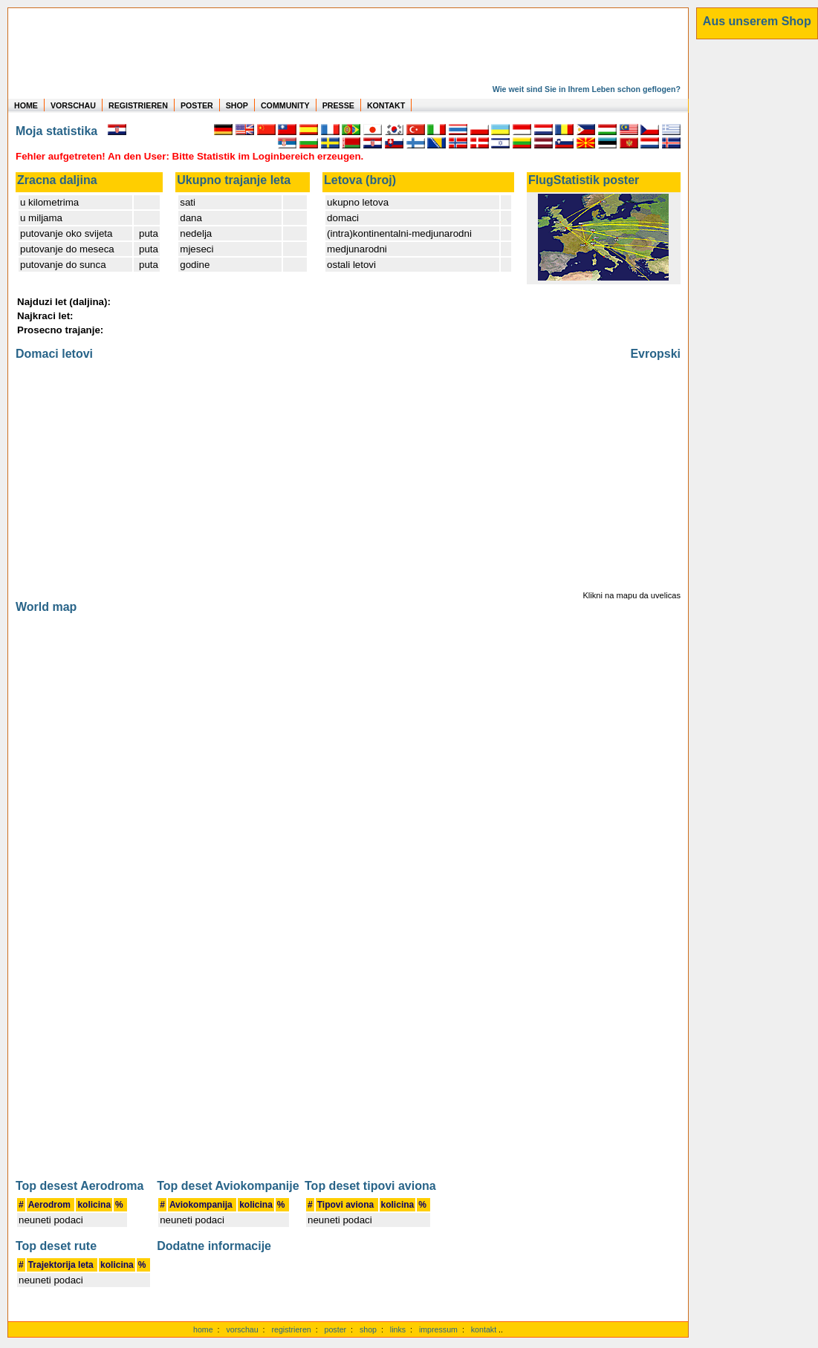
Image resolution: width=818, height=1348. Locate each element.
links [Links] (398, 1329)
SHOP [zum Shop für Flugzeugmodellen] (237, 105)
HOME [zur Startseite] (26, 105)
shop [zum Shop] (368, 1329)
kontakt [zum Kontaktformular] (483, 1329)
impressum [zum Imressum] (438, 1329)
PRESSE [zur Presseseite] (338, 105)
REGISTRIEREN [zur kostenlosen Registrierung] (138, 105)
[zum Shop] (757, 21)
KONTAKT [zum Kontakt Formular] (386, 105)
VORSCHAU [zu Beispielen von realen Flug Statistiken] (73, 105)
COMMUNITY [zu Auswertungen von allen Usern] (285, 105)
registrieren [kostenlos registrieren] (291, 1329)
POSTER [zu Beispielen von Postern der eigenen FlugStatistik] (197, 105)
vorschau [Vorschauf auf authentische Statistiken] (242, 1329)
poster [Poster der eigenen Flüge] (336, 1329)
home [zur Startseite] (203, 1329)
